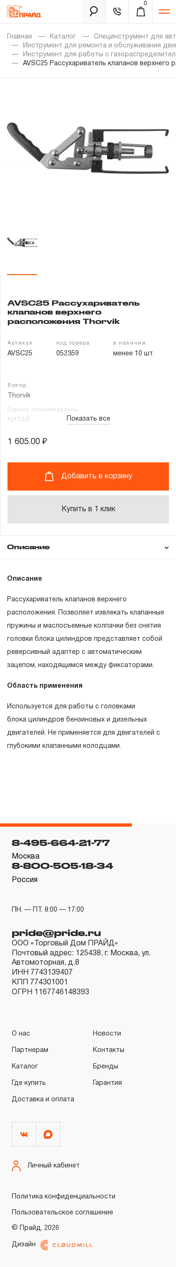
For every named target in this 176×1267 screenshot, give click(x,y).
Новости (107, 1034)
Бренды (105, 1067)
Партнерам (30, 1050)
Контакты (108, 1050)
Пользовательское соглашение (62, 1213)
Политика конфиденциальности (63, 1197)
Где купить (29, 1083)
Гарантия (107, 1083)
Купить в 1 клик (88, 509)
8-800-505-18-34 (62, 865)
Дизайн (52, 1245)
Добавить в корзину (88, 476)
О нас (21, 1034)
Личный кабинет (46, 1165)
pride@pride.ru (56, 933)
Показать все (88, 419)
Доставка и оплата (43, 1100)
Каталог (63, 37)
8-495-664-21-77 (61, 842)
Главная (19, 37)
